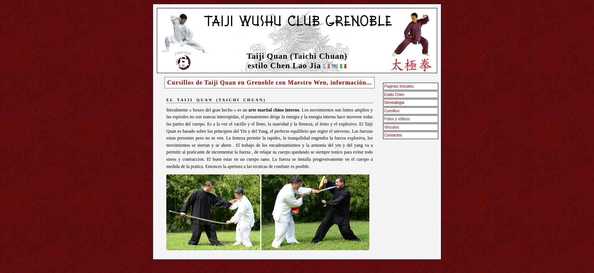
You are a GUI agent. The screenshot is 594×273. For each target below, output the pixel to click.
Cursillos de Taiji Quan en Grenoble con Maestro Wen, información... (269, 82)
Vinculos (391, 127)
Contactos (393, 135)
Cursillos (391, 111)
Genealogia (394, 102)
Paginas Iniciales (399, 86)
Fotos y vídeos (397, 119)
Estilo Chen (394, 95)
